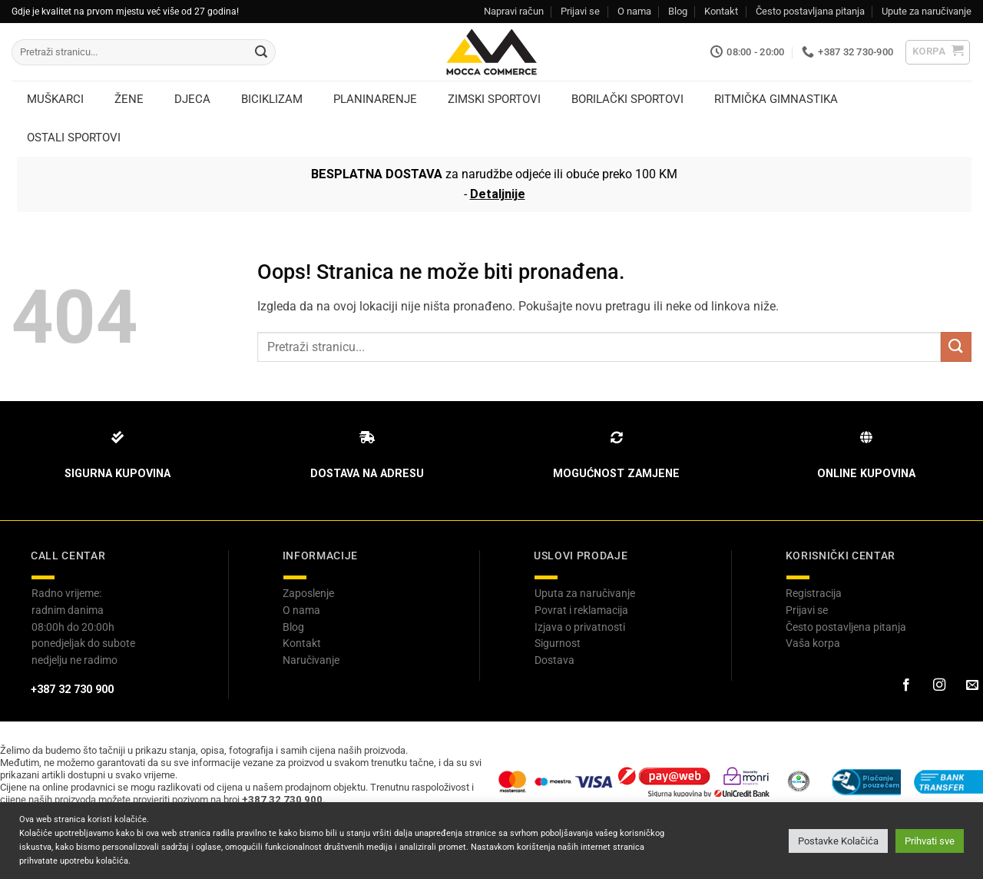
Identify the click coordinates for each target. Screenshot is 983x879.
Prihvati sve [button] (930, 841)
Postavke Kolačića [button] (838, 841)
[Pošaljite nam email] (971, 685)
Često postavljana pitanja (810, 11)
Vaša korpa (813, 643)
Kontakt (721, 11)
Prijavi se (580, 11)
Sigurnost (558, 643)
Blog (677, 11)
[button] (938, 52)
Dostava (554, 660)
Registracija (814, 593)
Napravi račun (514, 11)
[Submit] (261, 52)
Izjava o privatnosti (580, 627)
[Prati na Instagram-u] (938, 685)
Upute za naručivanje (926, 11)
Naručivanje (311, 660)
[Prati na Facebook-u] (905, 685)
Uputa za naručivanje (585, 593)
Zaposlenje (308, 593)
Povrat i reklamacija (581, 610)
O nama (634, 11)
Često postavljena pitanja (846, 627)
